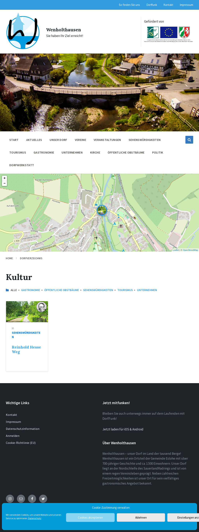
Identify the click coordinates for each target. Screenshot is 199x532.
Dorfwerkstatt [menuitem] (21, 163)
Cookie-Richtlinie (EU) (21, 440)
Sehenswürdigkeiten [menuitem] (145, 138)
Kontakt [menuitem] (168, 5)
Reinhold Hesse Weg (26, 347)
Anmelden (12, 433)
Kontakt (11, 412)
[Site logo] (22, 46)
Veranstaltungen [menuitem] (107, 138)
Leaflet (176, 248)
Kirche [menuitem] (95, 150)
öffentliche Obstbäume (61, 288)
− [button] (4, 181)
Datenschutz (34, 518)
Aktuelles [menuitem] (34, 138)
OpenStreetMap (190, 248)
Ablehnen (141, 517)
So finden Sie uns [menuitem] (129, 5)
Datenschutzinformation (22, 426)
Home (9, 256)
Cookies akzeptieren (90, 517)
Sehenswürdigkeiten (98, 288)
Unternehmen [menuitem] (72, 150)
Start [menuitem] (14, 138)
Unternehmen (147, 288)
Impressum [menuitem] (186, 5)
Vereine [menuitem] (80, 138)
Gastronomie (30, 288)
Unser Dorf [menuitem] (58, 138)
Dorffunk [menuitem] (151, 5)
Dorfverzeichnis (31, 256)
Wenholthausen (66, 28)
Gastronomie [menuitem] (44, 150)
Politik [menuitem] (157, 150)
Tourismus (125, 288)
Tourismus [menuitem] (17, 150)
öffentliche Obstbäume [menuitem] (126, 150)
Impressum (13, 419)
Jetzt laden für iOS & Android (122, 427)
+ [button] (4, 176)
